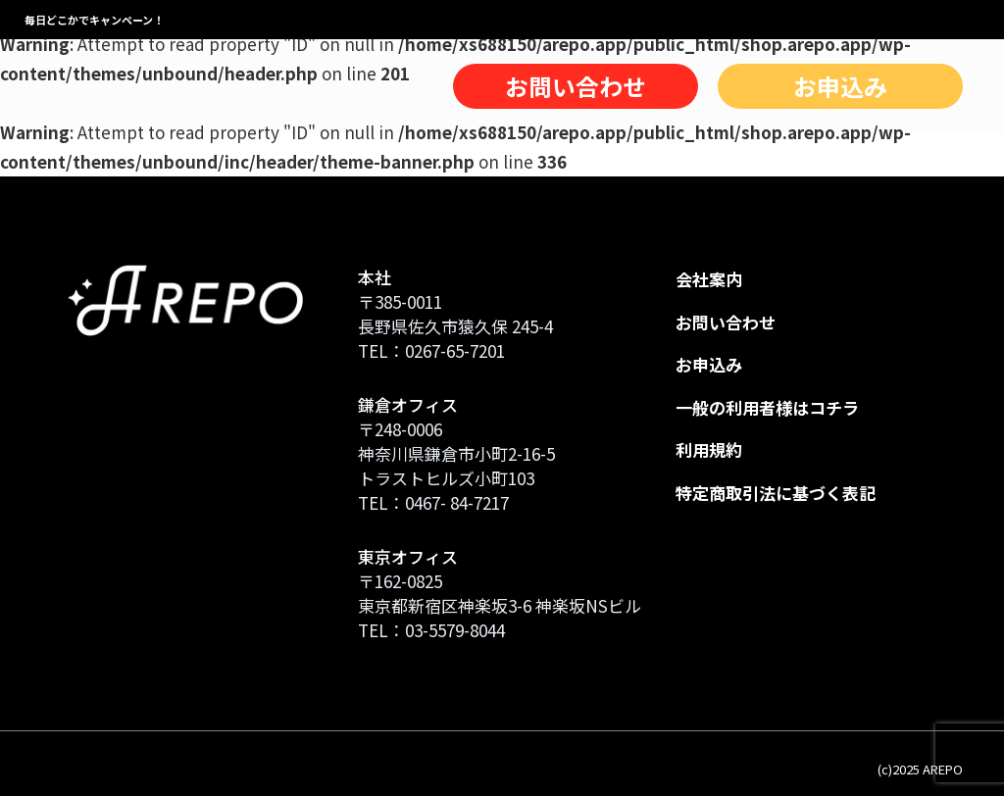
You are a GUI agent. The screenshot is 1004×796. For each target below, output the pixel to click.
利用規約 (709, 449)
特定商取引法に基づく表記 (776, 492)
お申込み (840, 86)
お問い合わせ (575, 86)
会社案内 (709, 279)
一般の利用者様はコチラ (767, 407)
